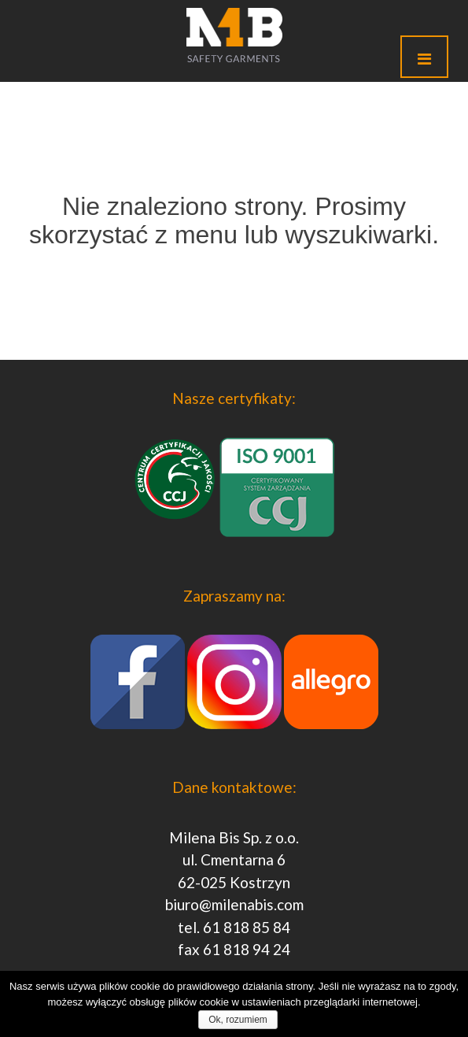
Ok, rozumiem (237, 1019)
